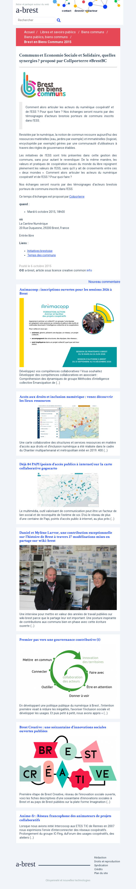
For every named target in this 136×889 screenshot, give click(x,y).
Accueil (29, 32)
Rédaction (100, 857)
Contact (66, 10)
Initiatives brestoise (40, 251)
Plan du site (101, 873)
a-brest (27, 10)
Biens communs (92, 32)
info (89, 270)
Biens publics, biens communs (46, 37)
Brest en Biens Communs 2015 (47, 42)
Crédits (98, 869)
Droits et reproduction (107, 861)
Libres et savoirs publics (58, 32)
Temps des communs (41, 255)
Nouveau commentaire (104, 282)
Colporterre (76, 196)
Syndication (101, 865)
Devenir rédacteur (86, 10)
